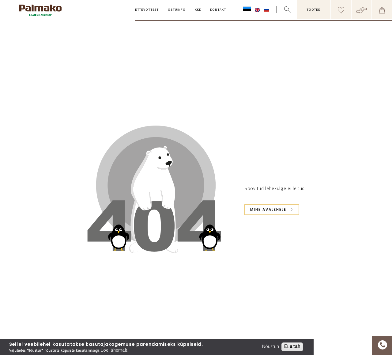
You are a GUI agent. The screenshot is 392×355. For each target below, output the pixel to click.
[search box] (291, 9)
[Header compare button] (361, 9)
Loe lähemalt (114, 350)
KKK (198, 10)
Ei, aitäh (292, 346)
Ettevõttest (147, 10)
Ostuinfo (177, 10)
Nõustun (270, 346)
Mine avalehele (268, 209)
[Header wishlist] (341, 9)
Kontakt (218, 10)
